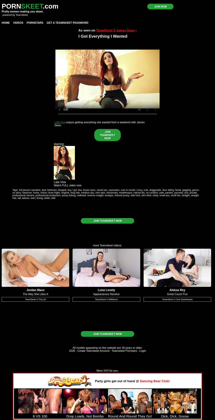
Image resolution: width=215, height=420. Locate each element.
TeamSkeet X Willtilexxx (106, 299)
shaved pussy (122, 195)
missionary (112, 192)
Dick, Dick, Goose (175, 416)
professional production (48, 195)
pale (161, 192)
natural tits (139, 192)
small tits (175, 195)
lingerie (65, 192)
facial (178, 190)
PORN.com (30, 6)
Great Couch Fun (177, 294)
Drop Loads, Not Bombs (85, 416)
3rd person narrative (29, 190)
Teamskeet (106, 245)
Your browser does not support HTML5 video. (107, 79)
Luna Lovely (106, 290)
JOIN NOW (160, 6)
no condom (152, 192)
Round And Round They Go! (130, 416)
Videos (18, 22)
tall (19, 198)
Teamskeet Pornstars (124, 350)
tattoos (25, 198)
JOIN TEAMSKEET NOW (107, 135)
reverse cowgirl (95, 195)
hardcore (27, 192)
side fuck (135, 195)
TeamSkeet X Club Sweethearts (177, 299)
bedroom (52, 190)
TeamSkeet (22, 15)
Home (6, 22)
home (36, 192)
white (47, 198)
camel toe (102, 190)
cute (146, 190)
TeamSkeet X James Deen (115, 30)
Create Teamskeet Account (93, 350)
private (193, 192)
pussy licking (69, 195)
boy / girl (72, 190)
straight (185, 195)
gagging (186, 190)
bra (80, 190)
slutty (155, 195)
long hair (75, 192)
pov (186, 192)
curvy (139, 190)
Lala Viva (60, 122)
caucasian (114, 190)
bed (44, 190)
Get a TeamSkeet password (67, 22)
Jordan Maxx (35, 290)
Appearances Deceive (106, 294)
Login (142, 350)
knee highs (54, 192)
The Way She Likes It (35, 294)
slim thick (146, 195)
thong (40, 198)
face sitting (168, 190)
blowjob (62, 190)
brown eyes (89, 190)
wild (53, 198)
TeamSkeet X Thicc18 (35, 299)
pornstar (178, 192)
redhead (81, 195)
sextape (109, 195)
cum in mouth (128, 190)
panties (169, 192)
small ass (164, 195)
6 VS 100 (40, 416)
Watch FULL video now (67, 185)
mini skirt (100, 192)
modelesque (125, 192)
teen (33, 198)
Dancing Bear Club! (155, 381)
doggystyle (155, 190)
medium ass (87, 192)
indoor (43, 192)
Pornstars (35, 22)
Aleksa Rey (177, 290)
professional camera (23, 195)
